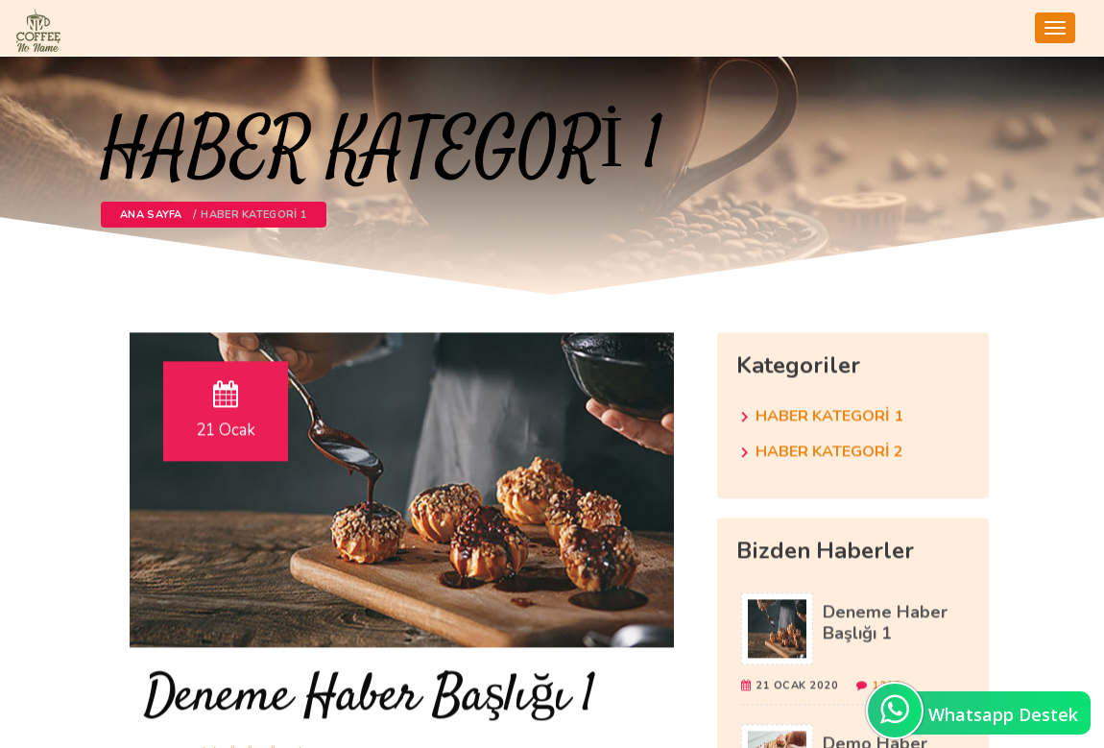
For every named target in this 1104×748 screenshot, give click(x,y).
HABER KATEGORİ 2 (829, 449)
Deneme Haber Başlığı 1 (369, 695)
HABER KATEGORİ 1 (829, 413)
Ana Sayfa (151, 214)
